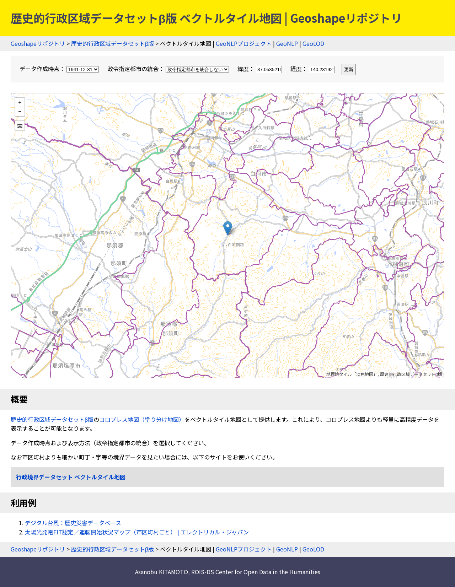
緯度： (260, 68)
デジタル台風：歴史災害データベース (73, 522)
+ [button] (20, 102)
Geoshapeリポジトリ (38, 43)
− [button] (20, 111)
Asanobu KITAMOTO (161, 571)
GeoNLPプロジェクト (244, 43)
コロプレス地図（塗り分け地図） (141, 419)
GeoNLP (287, 43)
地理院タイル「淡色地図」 (352, 374)
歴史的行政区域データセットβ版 (112, 43)
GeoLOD (313, 43)
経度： (313, 68)
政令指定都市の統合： (168, 68)
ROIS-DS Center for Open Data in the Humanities (255, 571)
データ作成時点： (60, 68)
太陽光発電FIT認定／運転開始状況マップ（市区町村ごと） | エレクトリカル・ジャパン (137, 532)
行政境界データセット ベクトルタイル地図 (70, 477)
